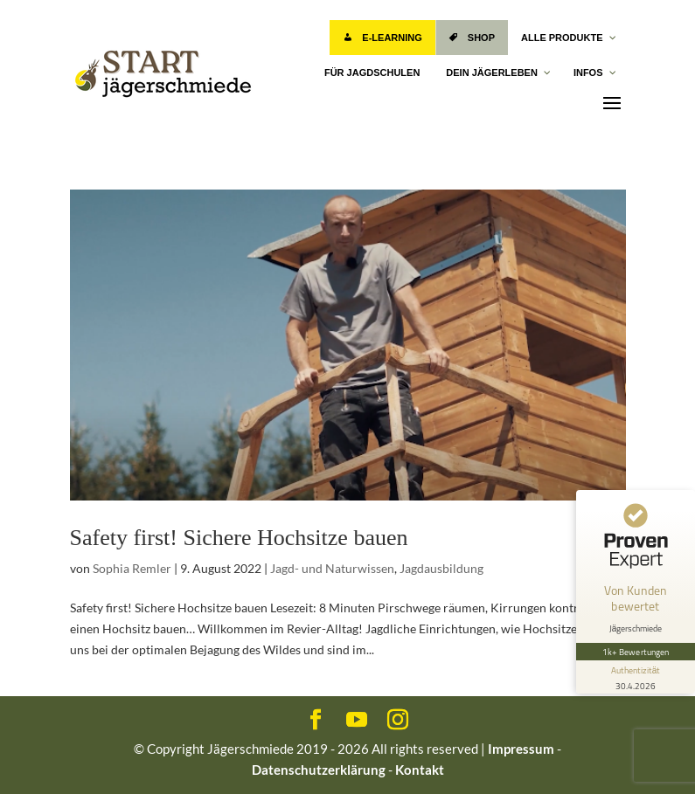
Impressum (521, 748)
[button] (38, 755)
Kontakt (419, 769)
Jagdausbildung (441, 568)
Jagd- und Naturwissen (332, 568)
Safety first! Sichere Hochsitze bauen (239, 537)
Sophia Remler (132, 568)
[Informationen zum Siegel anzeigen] (635, 677)
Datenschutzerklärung (319, 769)
